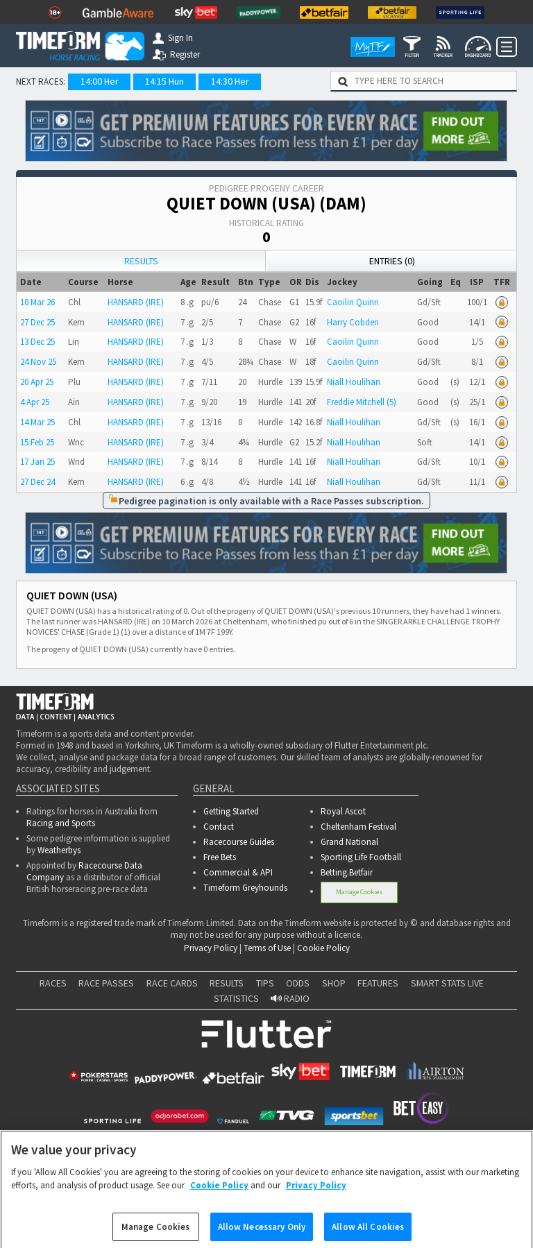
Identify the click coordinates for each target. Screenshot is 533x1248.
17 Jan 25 (37, 462)
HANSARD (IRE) (136, 302)
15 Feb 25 (37, 442)
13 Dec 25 (37, 342)
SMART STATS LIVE (447, 983)
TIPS (265, 983)
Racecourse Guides (238, 842)
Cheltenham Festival (358, 826)
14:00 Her (100, 81)
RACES (53, 983)
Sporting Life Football (361, 857)
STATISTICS (236, 998)
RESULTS (227, 983)
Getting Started (231, 811)
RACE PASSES (106, 983)
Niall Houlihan (353, 382)
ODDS (298, 983)
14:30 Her (230, 81)
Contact (218, 826)
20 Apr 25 (36, 382)
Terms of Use (267, 948)
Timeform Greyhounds (245, 888)
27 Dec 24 (37, 482)
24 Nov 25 (38, 362)
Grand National (349, 842)
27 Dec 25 (37, 322)
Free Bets (219, 857)
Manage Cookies (359, 891)
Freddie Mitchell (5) (361, 402)
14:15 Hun (164, 81)
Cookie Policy (323, 948)
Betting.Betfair (347, 872)
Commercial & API (238, 872)
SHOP (334, 983)
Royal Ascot (343, 811)
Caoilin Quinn (353, 302)
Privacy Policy (210, 948)
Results (141, 261)
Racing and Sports (60, 823)
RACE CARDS (172, 983)
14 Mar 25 (37, 422)
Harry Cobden (353, 322)
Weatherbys (59, 850)
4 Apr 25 (34, 402)
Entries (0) (392, 261)
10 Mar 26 (37, 302)
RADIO (290, 998)
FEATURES (377, 983)
